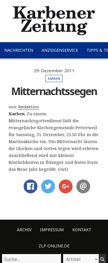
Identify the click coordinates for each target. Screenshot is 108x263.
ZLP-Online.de (54, 246)
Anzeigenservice (60, 50)
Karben (54, 78)
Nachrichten (18, 50)
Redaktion (28, 107)
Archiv (24, 229)
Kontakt (81, 229)
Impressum (52, 229)
